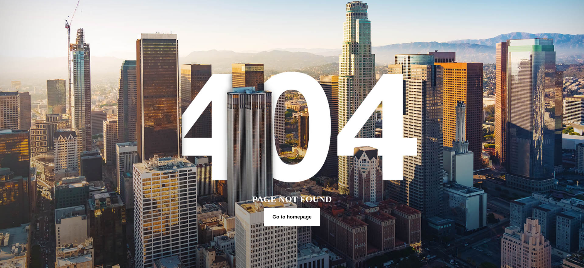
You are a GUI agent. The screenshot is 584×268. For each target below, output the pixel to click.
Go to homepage (291, 217)
